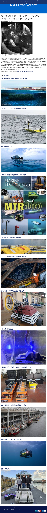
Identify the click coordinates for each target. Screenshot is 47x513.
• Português (32, 1)
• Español (10, 1)
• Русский (21, 3)
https (18, 71)
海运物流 (12, 509)
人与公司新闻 (6, 75)
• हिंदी (38, 1)
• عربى (21, 1)
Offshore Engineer (18, 509)
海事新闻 (3, 509)
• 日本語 (26, 1)
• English (26, 3)
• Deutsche (16, 1)
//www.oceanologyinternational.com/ (27, 71)
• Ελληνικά (42, 1)
